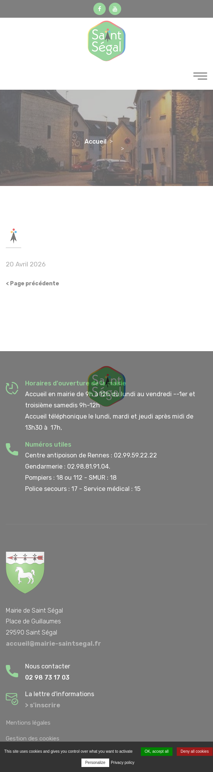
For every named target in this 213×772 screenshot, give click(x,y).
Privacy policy (122, 762)
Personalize (95, 762)
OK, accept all (157, 751)
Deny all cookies (195, 751)
